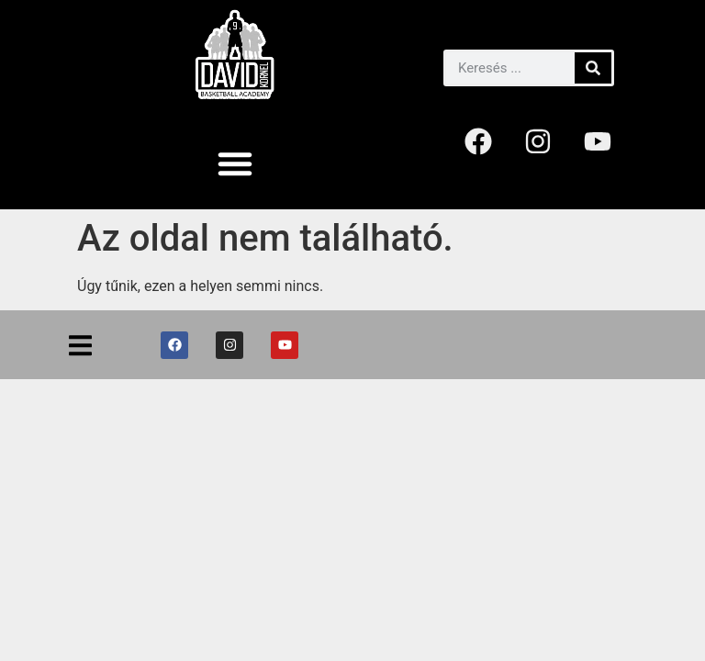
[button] (235, 163)
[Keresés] (593, 68)
